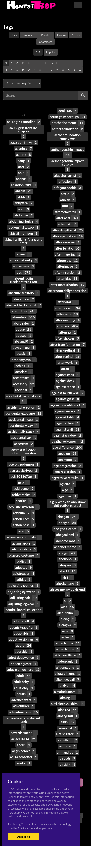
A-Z (38, 52)
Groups (61, 35)
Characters (45, 41)
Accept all (23, 836)
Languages (29, 35)
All (5, 63)
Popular (50, 52)
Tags (14, 35)
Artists (75, 35)
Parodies (46, 35)
